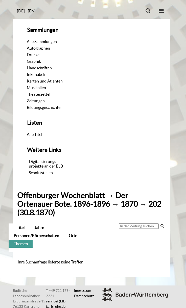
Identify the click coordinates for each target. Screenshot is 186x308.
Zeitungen (36, 100)
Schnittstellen (41, 172)
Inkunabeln (36, 74)
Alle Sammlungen (42, 41)
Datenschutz (84, 296)
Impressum (82, 291)
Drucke (33, 54)
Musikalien (36, 87)
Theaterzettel (38, 94)
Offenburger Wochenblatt (61, 195)
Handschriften (39, 68)
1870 (129, 204)
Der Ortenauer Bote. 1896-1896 (72, 199)
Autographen (38, 48)
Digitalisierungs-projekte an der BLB (46, 163)
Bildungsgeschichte (43, 107)
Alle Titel (34, 134)
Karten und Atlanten (45, 81)
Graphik (34, 61)
